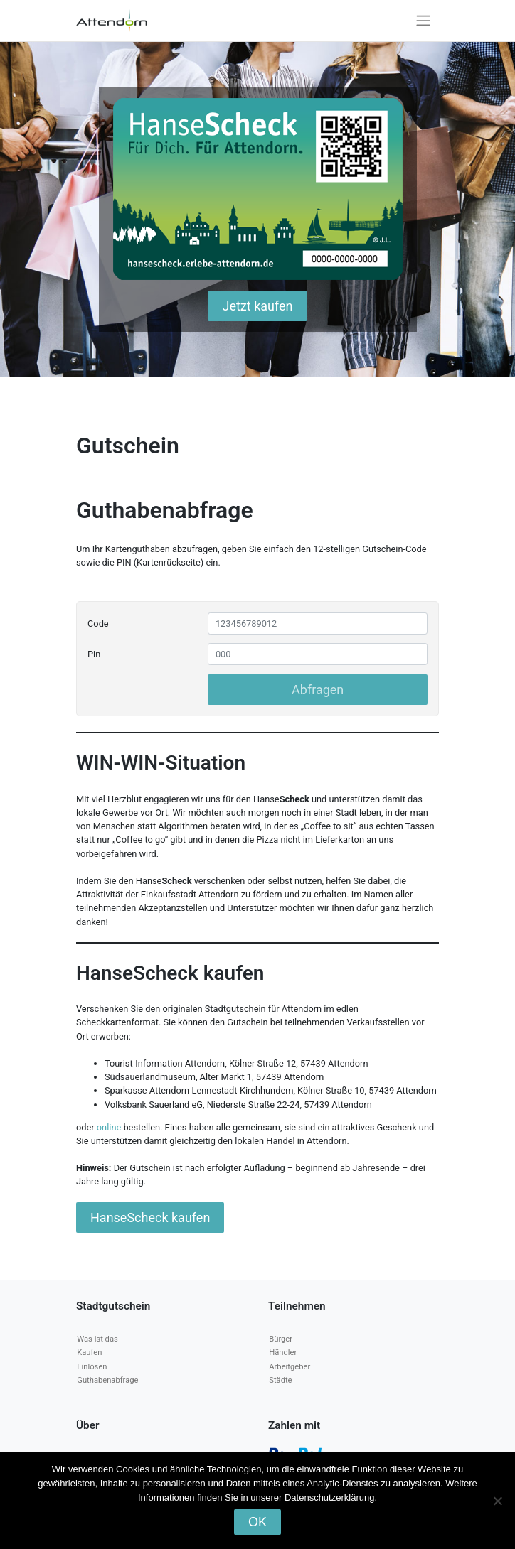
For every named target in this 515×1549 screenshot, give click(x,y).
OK (257, 1522)
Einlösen (92, 1366)
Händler (283, 1352)
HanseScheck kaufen (150, 1217)
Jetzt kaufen (257, 305)
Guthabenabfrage (107, 1380)
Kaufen (89, 1352)
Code (98, 623)
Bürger (280, 1339)
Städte (280, 1380)
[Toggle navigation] (423, 20)
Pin (93, 654)
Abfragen (318, 689)
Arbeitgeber (289, 1366)
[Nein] (497, 1501)
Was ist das (97, 1339)
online (110, 1127)
